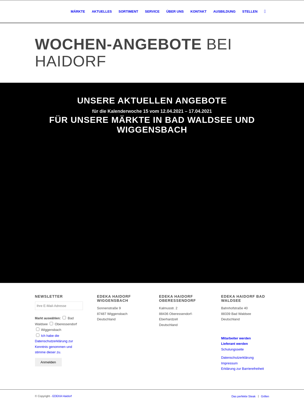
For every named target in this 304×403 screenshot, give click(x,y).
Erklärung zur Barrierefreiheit (242, 369)
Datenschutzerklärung (237, 357)
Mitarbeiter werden (236, 338)
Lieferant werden (234, 344)
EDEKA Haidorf (62, 396)
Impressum (229, 363)
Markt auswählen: (48, 318)
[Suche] (265, 11)
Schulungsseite (232, 349)
